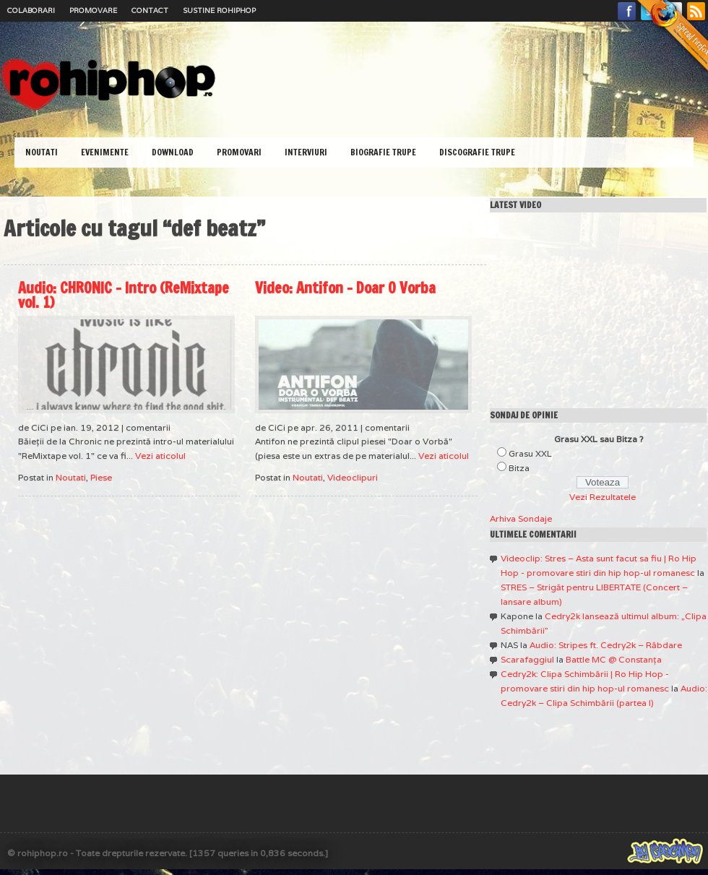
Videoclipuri (352, 477)
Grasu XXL (530, 453)
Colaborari (31, 10)
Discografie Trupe (477, 152)
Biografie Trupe (383, 152)
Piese (101, 477)
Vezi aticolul (160, 455)
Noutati (41, 152)
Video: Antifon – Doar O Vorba (345, 287)
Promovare (93, 10)
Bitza (519, 467)
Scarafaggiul (527, 659)
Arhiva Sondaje (521, 518)
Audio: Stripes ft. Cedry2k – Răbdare (606, 644)
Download (173, 152)
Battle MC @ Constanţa (614, 659)
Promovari (239, 152)
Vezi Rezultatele (602, 496)
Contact (149, 10)
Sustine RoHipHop (219, 10)
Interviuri (306, 152)
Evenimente (105, 152)
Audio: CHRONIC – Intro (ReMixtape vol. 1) (123, 295)
